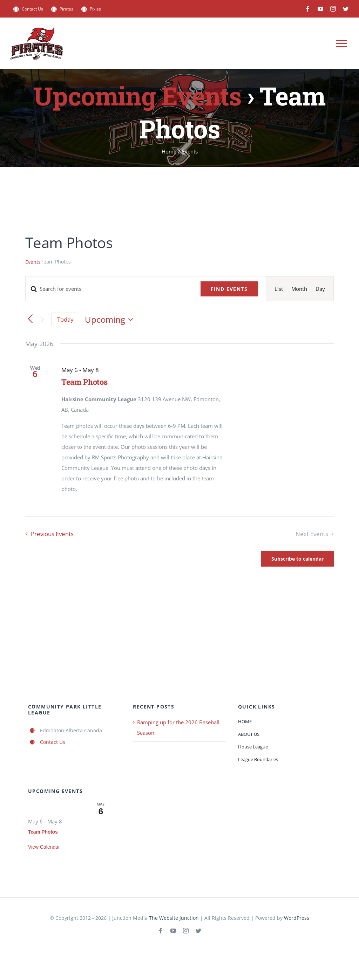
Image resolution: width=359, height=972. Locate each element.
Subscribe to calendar (297, 558)
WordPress (296, 918)
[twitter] (345, 9)
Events (33, 262)
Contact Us (52, 742)
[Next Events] (42, 319)
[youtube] (320, 9)
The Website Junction (174, 918)
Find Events (229, 289)
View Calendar (44, 847)
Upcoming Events (137, 95)
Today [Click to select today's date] (65, 319)
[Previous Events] (30, 319)
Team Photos (84, 382)
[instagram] (333, 9)
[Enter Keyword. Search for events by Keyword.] (109, 288)
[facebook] (308, 9)
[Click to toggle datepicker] (111, 320)
